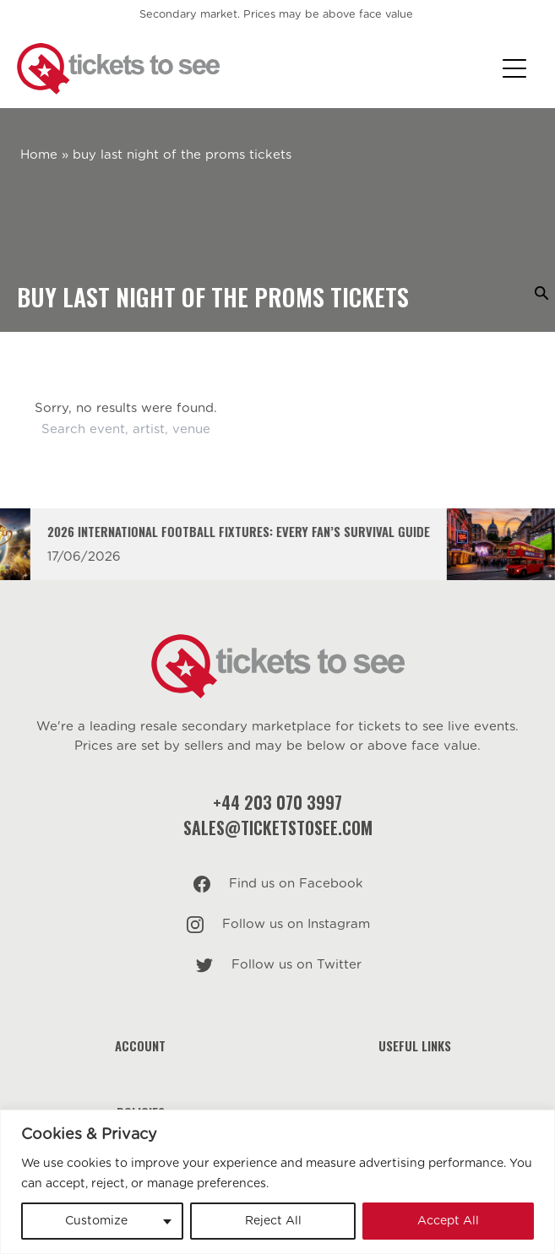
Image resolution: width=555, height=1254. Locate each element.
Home (38, 155)
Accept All (448, 1221)
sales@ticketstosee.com (278, 827)
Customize (96, 1221)
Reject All (273, 1221)
